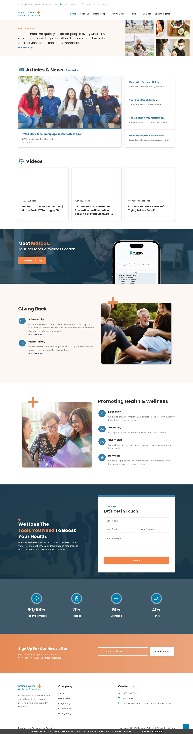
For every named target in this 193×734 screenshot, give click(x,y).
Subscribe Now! (160, 651)
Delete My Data (65, 698)
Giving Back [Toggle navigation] (118, 13)
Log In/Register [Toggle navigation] (162, 13)
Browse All (72, 70)
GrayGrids (50, 728)
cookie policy (69, 731)
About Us (84, 13)
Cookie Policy (64, 708)
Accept (158, 731)
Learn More (25, 47)
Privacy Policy (64, 713)
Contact (147, 13)
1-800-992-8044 (130, 693)
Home (73, 13)
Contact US (127, 698)
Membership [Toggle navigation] (99, 13)
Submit (136, 560)
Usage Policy (64, 703)
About (61, 693)
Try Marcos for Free (32, 261)
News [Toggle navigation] (133, 13)
